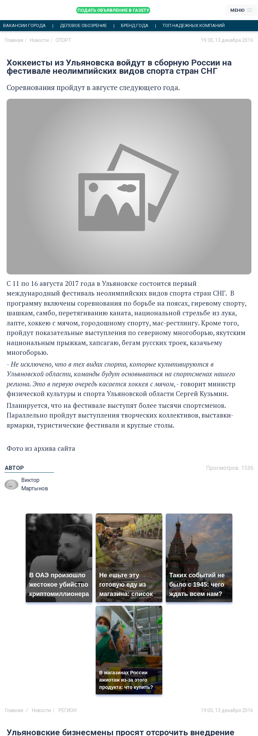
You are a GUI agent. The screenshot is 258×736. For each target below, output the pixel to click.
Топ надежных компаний (194, 25)
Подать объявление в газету (113, 10)
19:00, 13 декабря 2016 (227, 710)
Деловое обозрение (83, 25)
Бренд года (134, 25)
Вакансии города (24, 25)
